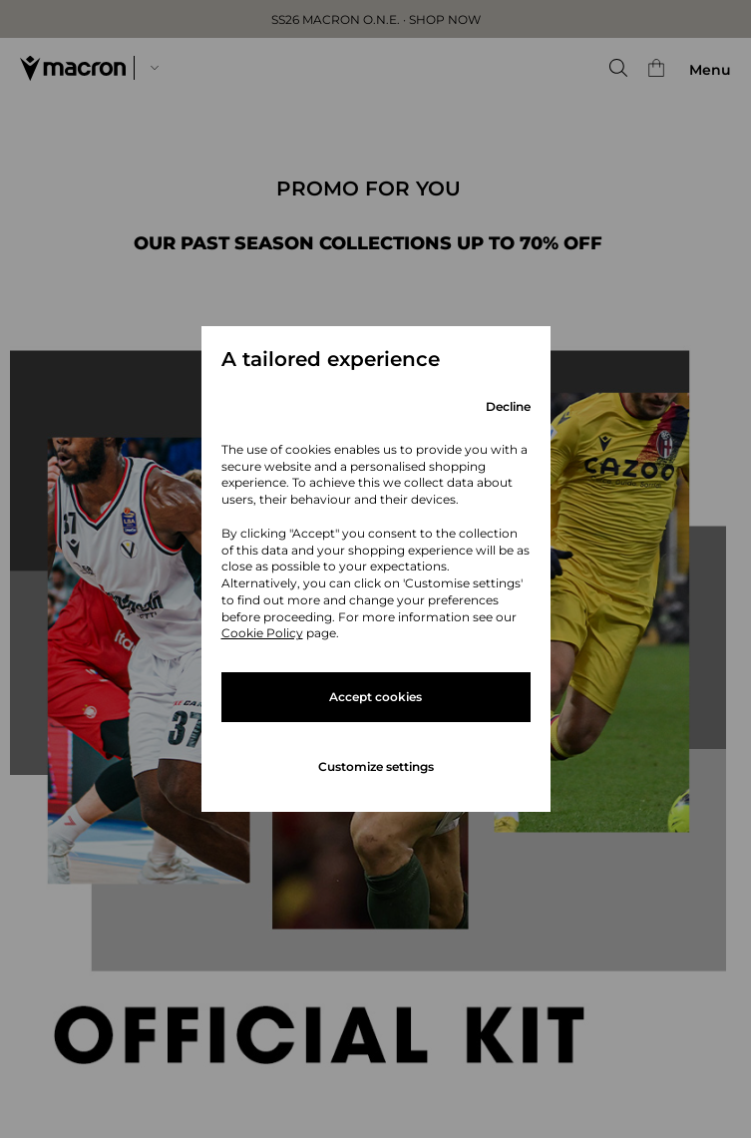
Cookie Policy (262, 632)
